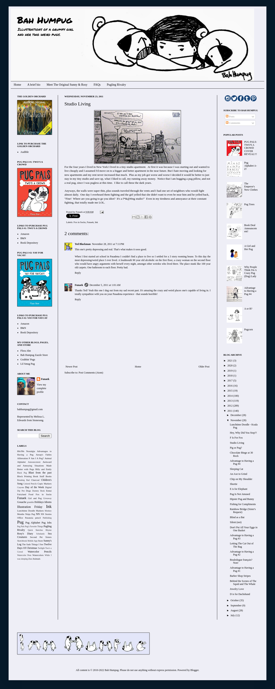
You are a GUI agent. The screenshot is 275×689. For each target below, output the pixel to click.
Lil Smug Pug (27, 363)
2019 (230, 370)
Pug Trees (249, 204)
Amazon (24, 233)
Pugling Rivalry (116, 84)
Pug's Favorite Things (34, 526)
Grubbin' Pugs (27, 359)
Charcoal (35, 480)
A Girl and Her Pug (249, 247)
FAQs (97, 84)
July (233, 615)
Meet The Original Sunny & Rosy (67, 84)
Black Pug (22, 473)
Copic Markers (44, 483)
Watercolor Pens (24, 555)
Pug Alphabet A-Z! (250, 165)
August (235, 610)
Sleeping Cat (236, 468)
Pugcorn (248, 329)
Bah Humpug (44, 19)
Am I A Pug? (37, 458)
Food (31, 494)
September (236, 605)
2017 (230, 380)
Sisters (48, 537)
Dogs (28, 490)
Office (20, 517)
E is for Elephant (238, 488)
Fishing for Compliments (243, 504)
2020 (230, 365)
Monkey (48, 511)
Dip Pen (21, 491)
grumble (30, 502)
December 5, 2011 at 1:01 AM (105, 285)
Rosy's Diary (25, 533)
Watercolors (38, 555)
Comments (233, 122)
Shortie (233, 484)
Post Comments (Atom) (91, 372)
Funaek (79, 212)
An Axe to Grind (238, 473)
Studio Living (237, 442)
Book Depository (29, 242)
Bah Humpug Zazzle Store (34, 355)
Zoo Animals (34, 558)
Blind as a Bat (237, 517)
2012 (230, 405)
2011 (230, 410)
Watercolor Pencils (40, 551)
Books (49, 476)
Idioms (48, 502)
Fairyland (21, 494)
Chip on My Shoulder (241, 479)
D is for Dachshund (240, 594)
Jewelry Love (237, 588)
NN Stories (46, 514)
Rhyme (49, 530)
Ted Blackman (83, 244)
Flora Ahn (25, 350)
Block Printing (24, 476)
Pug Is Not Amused (240, 494)
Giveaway (47, 498)
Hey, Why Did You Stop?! (243, 432)
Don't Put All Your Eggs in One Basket (243, 529)
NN (38, 514)
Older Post (204, 366)
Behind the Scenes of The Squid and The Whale (243, 583)
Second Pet (36, 537)
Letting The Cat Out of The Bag (242, 545)
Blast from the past (40, 472)
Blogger (194, 670)
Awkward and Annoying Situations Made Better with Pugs (34, 465)
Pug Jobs (46, 522)
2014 (230, 395)
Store (40, 540)
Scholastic (40, 534)
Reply (78, 272)
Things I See (37, 544)
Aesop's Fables (44, 454)
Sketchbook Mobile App (27, 541)
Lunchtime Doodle (26, 510)
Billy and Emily (43, 469)
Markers (40, 510)
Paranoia (29, 517)
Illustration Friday (30, 506)
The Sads (26, 544)
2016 (230, 385)
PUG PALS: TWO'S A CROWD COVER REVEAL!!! (250, 148)
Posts (230, 116)
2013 (230, 400)
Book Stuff (38, 476)
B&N (23, 238)
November (236, 420)
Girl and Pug (35, 498)
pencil (38, 517)
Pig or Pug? (236, 447)
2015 (230, 390)
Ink (96, 222)
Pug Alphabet (32, 522)
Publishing (47, 518)
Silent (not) (235, 522)
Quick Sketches (35, 530)
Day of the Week (34, 487)
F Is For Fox (236, 437)
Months (20, 514)
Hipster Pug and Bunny (242, 499)
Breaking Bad (23, 480)
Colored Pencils (30, 484)
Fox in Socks (79, 222)
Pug (20, 522)
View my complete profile (41, 388)
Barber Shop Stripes (240, 575)
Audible (24, 151)
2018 (230, 375)
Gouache (21, 502)
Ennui (49, 490)
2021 (230, 360)
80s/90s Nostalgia (26, 451)
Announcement (34, 462)
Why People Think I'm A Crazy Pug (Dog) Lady (250, 272)
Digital (48, 487)
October (235, 600)
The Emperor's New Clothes (251, 186)
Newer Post (72, 366)
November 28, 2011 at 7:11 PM (108, 244)
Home (17, 84)
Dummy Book (38, 491)
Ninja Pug (30, 514)
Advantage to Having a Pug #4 (250, 291)
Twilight (41, 548)
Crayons (20, 487)
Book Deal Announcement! (250, 228)
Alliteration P (23, 458)
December (236, 415)
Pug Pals (20, 526)
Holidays (39, 502)
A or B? (248, 308)
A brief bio (33, 84)
